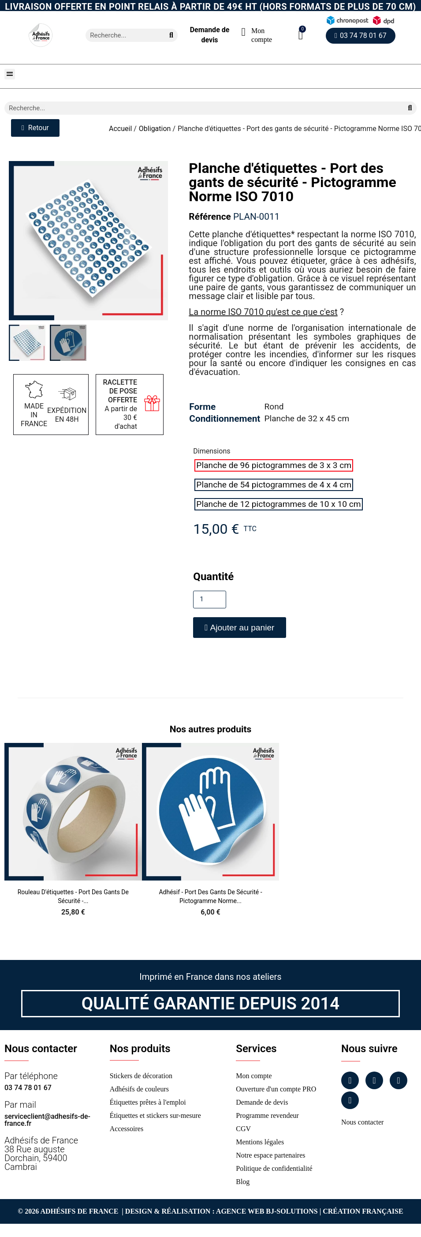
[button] (301, 35)
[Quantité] (209, 599)
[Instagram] (374, 1080)
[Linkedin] (398, 1080)
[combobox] (121, 35)
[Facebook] (350, 1080)
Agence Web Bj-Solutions (267, 1211)
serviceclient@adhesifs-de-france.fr (47, 1120)
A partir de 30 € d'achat (120, 404)
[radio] (273, 465)
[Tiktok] (350, 1100)
